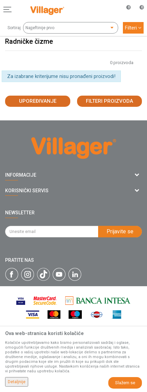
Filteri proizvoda (109, 101)
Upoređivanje (37, 101)
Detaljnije (16, 381)
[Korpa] (138, 16)
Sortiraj (14, 27)
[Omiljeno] (124, 9)
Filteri (133, 28)
